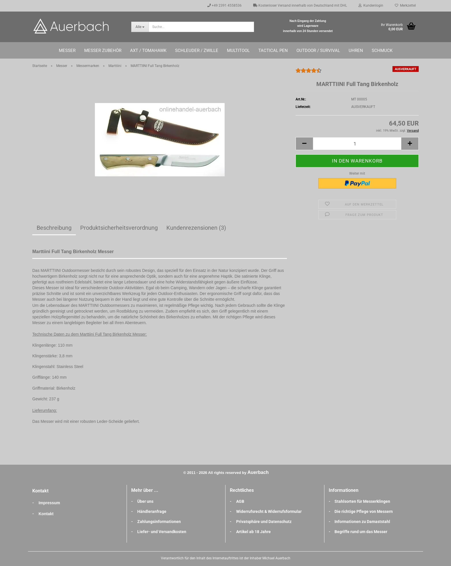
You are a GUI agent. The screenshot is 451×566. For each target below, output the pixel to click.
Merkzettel (405, 5)
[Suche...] (140, 27)
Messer (67, 50)
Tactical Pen (273, 50)
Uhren (356, 50)
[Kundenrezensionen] (309, 73)
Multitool (238, 50)
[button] (304, 143)
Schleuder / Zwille (196, 50)
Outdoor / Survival (318, 50)
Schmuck (382, 50)
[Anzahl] (357, 143)
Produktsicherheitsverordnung (119, 227)
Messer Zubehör (102, 50)
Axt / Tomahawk (148, 50)
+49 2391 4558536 (224, 5)
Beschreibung (54, 227)
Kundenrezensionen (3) (196, 227)
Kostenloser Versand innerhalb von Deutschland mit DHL (300, 5)
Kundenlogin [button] (370, 5)
